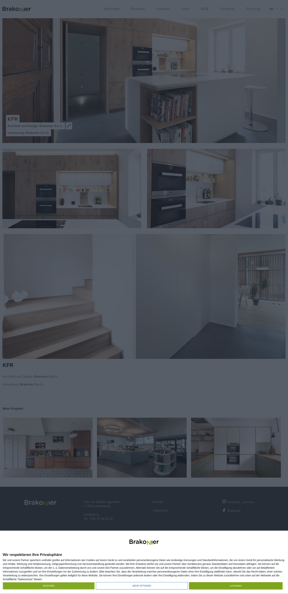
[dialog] (144, 562)
